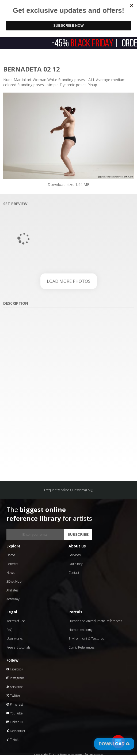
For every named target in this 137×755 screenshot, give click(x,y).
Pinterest (14, 704)
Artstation (15, 687)
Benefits (12, 564)
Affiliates (12, 590)
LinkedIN (14, 722)
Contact (73, 572)
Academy (13, 599)
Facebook (14, 669)
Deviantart (15, 731)
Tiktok (12, 739)
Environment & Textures (86, 638)
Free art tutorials (18, 647)
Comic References (81, 647)
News (10, 572)
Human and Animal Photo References (95, 621)
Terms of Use (15, 621)
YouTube (14, 713)
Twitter (13, 695)
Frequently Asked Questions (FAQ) (68, 490)
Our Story (75, 564)
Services (74, 555)
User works (14, 638)
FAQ (9, 629)
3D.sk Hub (13, 581)
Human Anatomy (80, 629)
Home (10, 555)
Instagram (15, 678)
